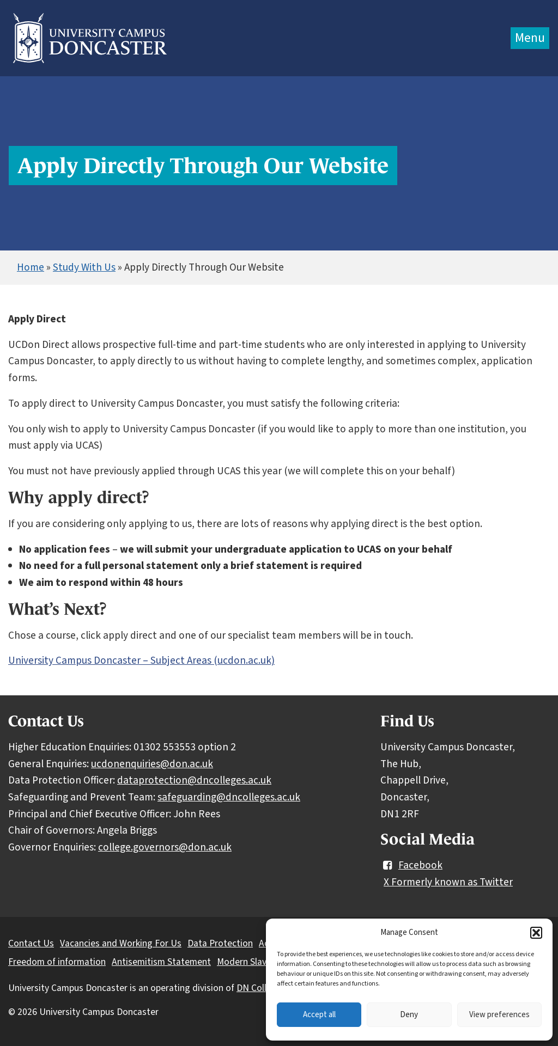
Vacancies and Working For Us (120, 943)
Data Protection (220, 943)
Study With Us (84, 267)
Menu (530, 37)
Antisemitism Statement (161, 962)
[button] (536, 932)
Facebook (411, 865)
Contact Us (31, 943)
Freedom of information (57, 962)
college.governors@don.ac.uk (165, 847)
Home (30, 267)
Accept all (319, 1014)
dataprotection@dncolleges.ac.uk (194, 780)
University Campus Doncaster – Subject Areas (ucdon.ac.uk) (141, 660)
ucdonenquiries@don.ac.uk (152, 764)
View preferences (499, 1014)
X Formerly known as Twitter (448, 882)
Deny (409, 1014)
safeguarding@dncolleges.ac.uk (228, 797)
